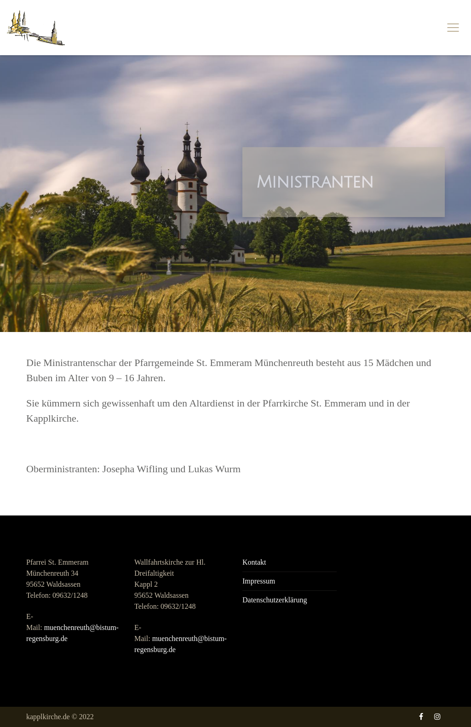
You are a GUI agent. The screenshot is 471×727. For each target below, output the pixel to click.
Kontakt (254, 562)
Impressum (258, 581)
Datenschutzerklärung (274, 600)
